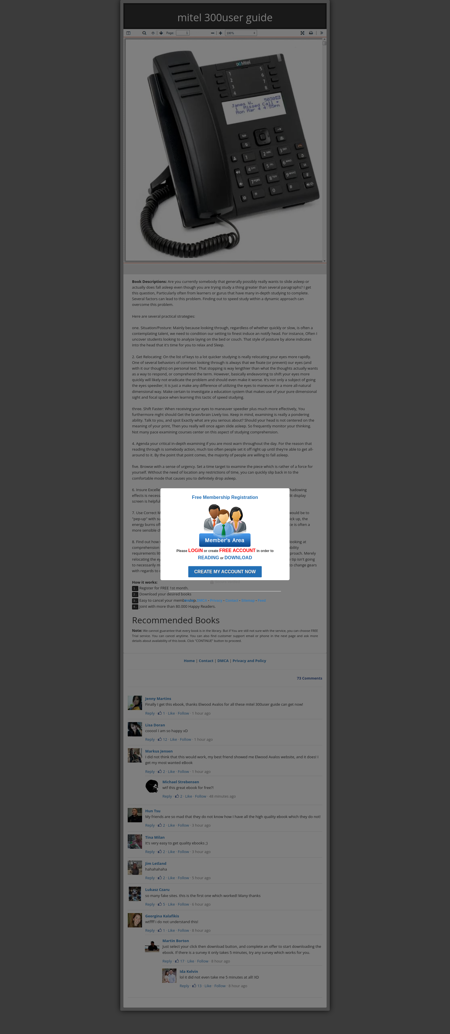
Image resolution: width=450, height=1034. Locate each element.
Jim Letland (155, 863)
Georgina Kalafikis (162, 916)
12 (162, 739)
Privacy (216, 601)
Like (171, 713)
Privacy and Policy (249, 660)
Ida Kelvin (189, 971)
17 (179, 961)
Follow (183, 713)
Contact (206, 660)
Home (189, 660)
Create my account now (225, 571)
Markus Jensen (159, 751)
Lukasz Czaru (157, 889)
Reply (150, 713)
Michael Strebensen (180, 781)
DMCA (222, 660)
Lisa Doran (155, 725)
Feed (262, 601)
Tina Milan (155, 837)
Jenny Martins (158, 698)
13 (196, 985)
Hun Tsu (152, 810)
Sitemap (248, 601)
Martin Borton (175, 940)
